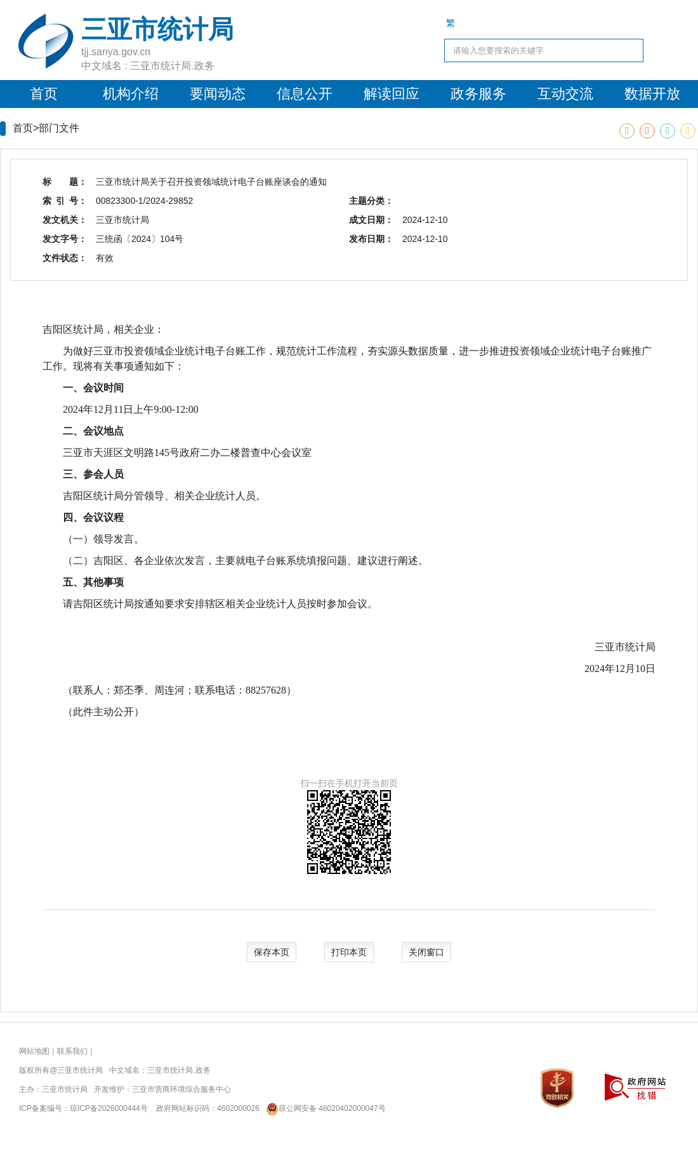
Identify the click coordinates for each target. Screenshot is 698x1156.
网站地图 (34, 1051)
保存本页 (271, 952)
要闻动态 (218, 94)
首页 (44, 94)
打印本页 (349, 952)
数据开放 (652, 94)
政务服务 (478, 94)
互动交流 (565, 94)
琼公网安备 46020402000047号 (323, 1108)
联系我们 (72, 1051)
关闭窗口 (426, 952)
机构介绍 (131, 94)
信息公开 (305, 94)
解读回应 (391, 94)
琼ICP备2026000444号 (109, 1108)
